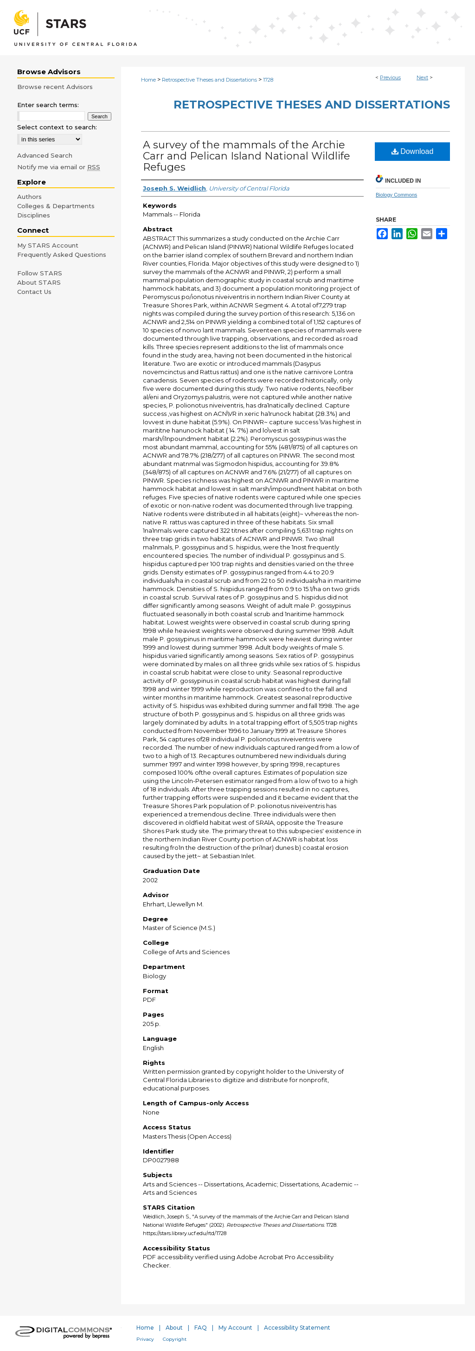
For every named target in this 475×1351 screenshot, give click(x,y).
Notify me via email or (58, 167)
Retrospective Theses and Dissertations (209, 79)
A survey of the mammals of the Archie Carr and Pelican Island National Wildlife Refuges (246, 156)
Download (413, 151)
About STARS (39, 282)
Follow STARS (39, 273)
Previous (390, 77)
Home (148, 79)
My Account (235, 1327)
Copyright (174, 1339)
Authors (29, 196)
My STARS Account (47, 245)
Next (422, 77)
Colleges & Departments (56, 206)
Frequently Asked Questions (61, 254)
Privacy (145, 1339)
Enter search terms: (48, 104)
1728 (268, 79)
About (174, 1327)
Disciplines (33, 215)
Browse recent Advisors (55, 86)
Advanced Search (44, 155)
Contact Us (34, 291)
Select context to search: (57, 127)
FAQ (200, 1327)
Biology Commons (396, 195)
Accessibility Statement (297, 1327)
